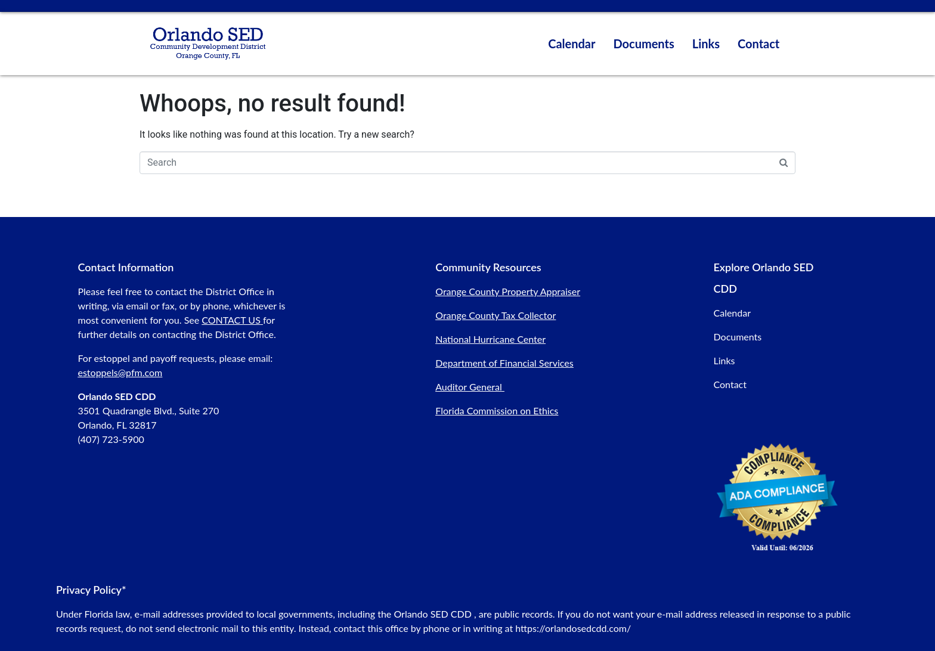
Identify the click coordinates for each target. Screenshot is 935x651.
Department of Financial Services (504, 362)
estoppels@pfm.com (120, 372)
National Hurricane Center (490, 339)
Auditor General (468, 386)
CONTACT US (231, 320)
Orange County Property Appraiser (507, 291)
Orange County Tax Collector (495, 315)
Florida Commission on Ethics (496, 410)
